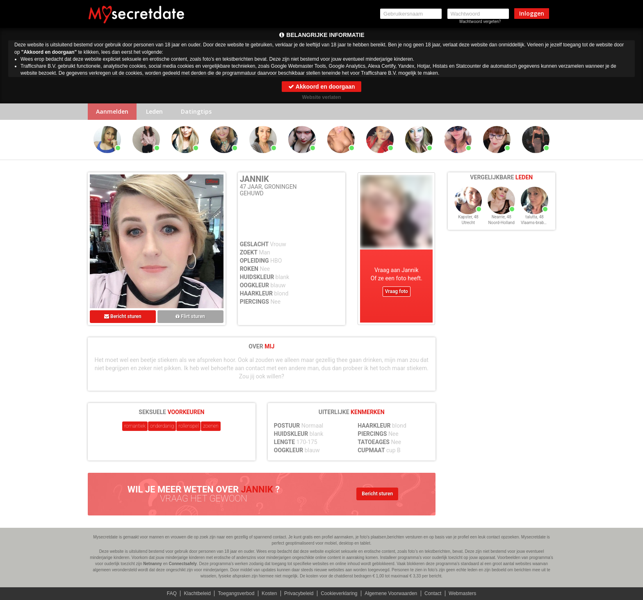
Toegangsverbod (236, 593)
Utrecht (468, 222)
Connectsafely (183, 563)
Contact (432, 593)
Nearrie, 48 (501, 217)
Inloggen (531, 13)
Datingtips (196, 111)
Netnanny (152, 563)
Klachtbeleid (197, 593)
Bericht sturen (122, 316)
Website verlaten (321, 97)
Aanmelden (112, 111)
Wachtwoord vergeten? (480, 21)
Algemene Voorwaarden (391, 593)
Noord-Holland (501, 222)
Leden (154, 111)
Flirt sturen (190, 316)
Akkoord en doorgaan (321, 86)
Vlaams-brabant (535, 222)
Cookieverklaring (339, 593)
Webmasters (462, 593)
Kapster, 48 (468, 217)
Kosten (269, 593)
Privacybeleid (298, 593)
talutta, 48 (534, 217)
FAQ (172, 593)
